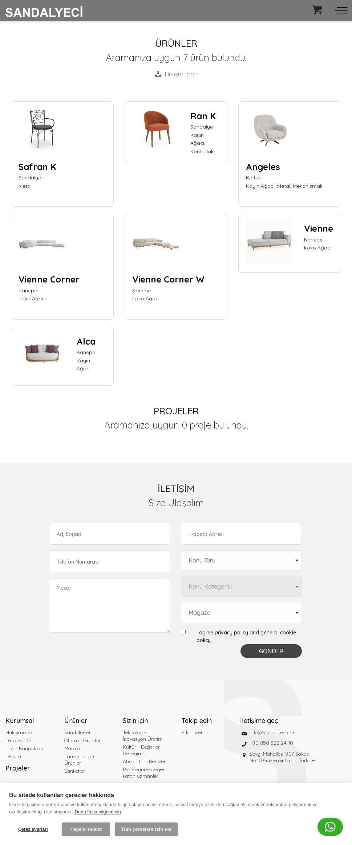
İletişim (13, 756)
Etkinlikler (192, 732)
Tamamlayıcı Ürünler (79, 759)
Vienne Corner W (168, 279)
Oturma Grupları (83, 740)
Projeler (17, 768)
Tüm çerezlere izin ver (146, 829)
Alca (86, 341)
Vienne (318, 228)
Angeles (263, 166)
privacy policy (231, 632)
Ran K (203, 115)
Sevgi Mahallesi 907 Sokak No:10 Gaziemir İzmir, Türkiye (282, 757)
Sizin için (135, 720)
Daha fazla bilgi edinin (98, 811)
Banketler (74, 771)
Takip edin (197, 720)
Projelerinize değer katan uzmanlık (144, 772)
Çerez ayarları (33, 829)
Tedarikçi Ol (18, 740)
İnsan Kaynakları (24, 748)
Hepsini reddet (86, 829)
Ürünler (76, 720)
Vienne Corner (49, 279)
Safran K (37, 166)
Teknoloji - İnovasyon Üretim (143, 735)
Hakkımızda (18, 732)
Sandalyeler (77, 732)
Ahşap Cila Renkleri (145, 761)
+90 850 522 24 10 (271, 743)
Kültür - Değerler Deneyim (141, 750)
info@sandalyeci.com (274, 732)
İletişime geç (259, 720)
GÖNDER (271, 651)
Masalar (73, 748)
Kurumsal (19, 720)
